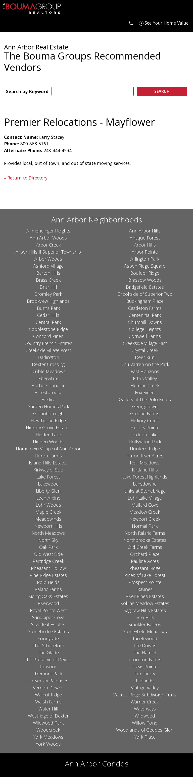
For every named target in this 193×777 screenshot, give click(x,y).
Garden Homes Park (48, 406)
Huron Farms (48, 456)
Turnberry (145, 674)
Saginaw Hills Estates (145, 610)
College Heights (145, 329)
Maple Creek (48, 512)
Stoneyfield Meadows (145, 631)
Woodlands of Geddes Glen (144, 730)
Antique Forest (145, 238)
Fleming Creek (144, 385)
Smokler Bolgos (144, 624)
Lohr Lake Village (145, 498)
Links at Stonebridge (145, 491)
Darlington (48, 357)
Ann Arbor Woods (48, 238)
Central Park (48, 322)
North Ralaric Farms (145, 533)
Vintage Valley (145, 688)
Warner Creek (145, 702)
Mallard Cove (144, 505)
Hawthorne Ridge (48, 420)
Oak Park (48, 547)
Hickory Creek (145, 420)
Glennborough (48, 413)
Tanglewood (144, 638)
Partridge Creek (48, 561)
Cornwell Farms (145, 336)
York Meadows (48, 737)
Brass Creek (48, 280)
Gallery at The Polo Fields (145, 399)
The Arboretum (48, 645)
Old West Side (48, 554)
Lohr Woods (48, 505)
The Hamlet (145, 652)
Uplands (145, 681)
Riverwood (48, 603)
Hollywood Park (145, 442)
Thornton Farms (144, 659)
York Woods (48, 744)
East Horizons (145, 371)
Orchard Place (145, 554)
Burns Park (48, 308)
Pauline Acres (145, 561)
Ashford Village (48, 266)
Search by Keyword (27, 91)
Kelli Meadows (145, 463)
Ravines (145, 589)
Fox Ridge (145, 392)
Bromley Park (48, 294)
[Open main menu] (9, 23)
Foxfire (48, 399)
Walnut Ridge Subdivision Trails (144, 695)
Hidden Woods (48, 442)
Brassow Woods (145, 280)
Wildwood (145, 716)
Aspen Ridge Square (144, 266)
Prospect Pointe (144, 582)
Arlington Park (144, 259)
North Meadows (48, 533)
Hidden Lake (48, 435)
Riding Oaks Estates (48, 596)
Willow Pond (145, 723)
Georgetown (145, 406)
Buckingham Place (145, 301)
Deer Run (145, 357)
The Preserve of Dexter (48, 659)
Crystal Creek (144, 350)
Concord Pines (48, 336)
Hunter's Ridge (145, 449)
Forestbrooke (48, 392)
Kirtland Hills (145, 470)
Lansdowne (145, 484)
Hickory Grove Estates (48, 428)
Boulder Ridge (144, 273)
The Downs (144, 645)
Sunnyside (48, 638)
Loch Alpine (48, 498)
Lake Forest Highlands (144, 477)
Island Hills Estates (48, 463)
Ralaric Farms (48, 589)
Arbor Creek (48, 245)
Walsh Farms (48, 702)
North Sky (48, 540)
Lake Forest (48, 477)
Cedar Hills (48, 315)
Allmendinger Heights (48, 231)
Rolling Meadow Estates (144, 603)
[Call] (130, 22)
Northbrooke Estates (144, 540)
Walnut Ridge (48, 695)
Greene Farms (144, 413)
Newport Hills (48, 526)
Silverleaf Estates (48, 624)
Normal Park (145, 526)
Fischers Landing (48, 385)
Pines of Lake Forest (144, 575)
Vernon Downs (48, 688)
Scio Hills (145, 617)
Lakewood (48, 484)
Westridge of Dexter (48, 716)
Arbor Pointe (145, 252)
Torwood (48, 667)
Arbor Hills (145, 245)
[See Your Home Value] (163, 22)
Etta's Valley (145, 378)
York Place (145, 737)
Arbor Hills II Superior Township (48, 252)
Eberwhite (48, 378)
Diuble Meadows (48, 371)
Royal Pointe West (48, 610)
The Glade (48, 652)
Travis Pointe (145, 667)
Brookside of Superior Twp (145, 294)
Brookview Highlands (48, 301)
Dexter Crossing (48, 364)
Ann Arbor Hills (145, 231)
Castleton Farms (145, 308)
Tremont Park (48, 674)
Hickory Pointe (145, 428)
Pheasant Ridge (145, 568)
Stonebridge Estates (48, 631)
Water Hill (48, 709)
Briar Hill (48, 287)
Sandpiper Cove (48, 617)
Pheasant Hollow (48, 568)
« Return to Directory (25, 178)
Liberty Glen (48, 491)
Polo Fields (48, 582)
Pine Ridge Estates (48, 575)
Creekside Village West (48, 350)
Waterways (145, 709)
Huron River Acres (144, 456)
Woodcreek (48, 730)
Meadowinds (48, 519)
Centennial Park (145, 315)
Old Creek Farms (145, 547)
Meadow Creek (144, 512)
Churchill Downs (145, 322)
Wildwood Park (48, 723)
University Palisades (48, 681)
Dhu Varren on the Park (144, 364)
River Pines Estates (145, 596)
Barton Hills (48, 273)
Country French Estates (48, 343)
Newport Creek (144, 519)
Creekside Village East (145, 343)
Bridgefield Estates (145, 287)
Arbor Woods (48, 259)
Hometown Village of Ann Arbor (48, 449)
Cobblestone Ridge (48, 329)
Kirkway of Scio (48, 470)
